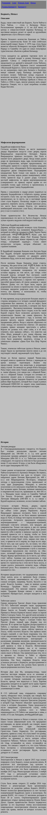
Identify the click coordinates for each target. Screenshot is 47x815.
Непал (33, 3)
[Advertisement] (23, 115)
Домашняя (6, 3)
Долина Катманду (9, 7)
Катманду (22, 7)
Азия (14, 3)
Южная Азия (23, 3)
